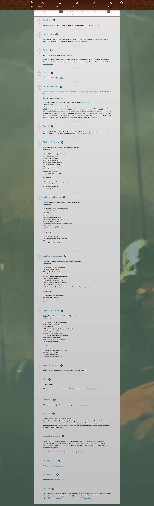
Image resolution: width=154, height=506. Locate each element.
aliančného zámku (48, 64)
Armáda (94, 5)
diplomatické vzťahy (82, 115)
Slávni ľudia (77, 5)
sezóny (61, 102)
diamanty (55, 107)
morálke (88, 443)
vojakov (51, 418)
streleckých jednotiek (57, 466)
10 (121, 2)
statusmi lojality (95, 113)
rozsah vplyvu (50, 55)
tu (82, 452)
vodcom (72, 117)
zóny (102, 131)
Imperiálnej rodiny (83, 405)
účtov (57, 117)
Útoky (56, 443)
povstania (84, 41)
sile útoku (97, 443)
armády (45, 115)
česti (92, 443)
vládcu (55, 384)
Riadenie (45, 147)
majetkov (105, 113)
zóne (66, 25)
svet (47, 91)
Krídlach (82, 131)
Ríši (60, 39)
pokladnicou (56, 115)
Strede (92, 131)
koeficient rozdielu (48, 445)
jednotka (84, 493)
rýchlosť (49, 496)
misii (84, 496)
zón (60, 131)
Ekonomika (59, 5)
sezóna (69, 91)
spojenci (97, 115)
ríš (49, 104)
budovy (62, 78)
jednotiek (75, 131)
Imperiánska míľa (67, 55)
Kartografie (87, 498)
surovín (69, 418)
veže (98, 25)
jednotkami (84, 133)
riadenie (51, 370)
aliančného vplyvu (59, 479)
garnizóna (93, 25)
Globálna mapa (42, 5)
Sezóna (77, 91)
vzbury (76, 41)
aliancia (94, 111)
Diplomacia (111, 5)
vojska (53, 25)
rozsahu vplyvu (101, 62)
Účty (45, 102)
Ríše (95, 441)
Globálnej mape (84, 102)
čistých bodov (94, 117)
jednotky (51, 493)
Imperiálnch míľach (66, 496)
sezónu (70, 109)
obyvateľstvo (99, 39)
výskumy (70, 115)
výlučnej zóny (93, 389)
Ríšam (63, 443)
